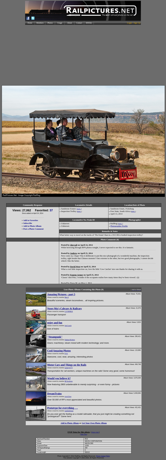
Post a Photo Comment (33, 229)
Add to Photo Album (32, 226)
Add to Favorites (30, 220)
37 (51, 210)
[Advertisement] (30, 55)
